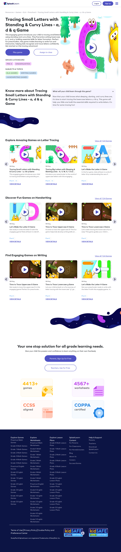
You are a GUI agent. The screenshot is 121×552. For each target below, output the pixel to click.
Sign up (108, 3)
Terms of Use (17, 530)
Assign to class (46, 52)
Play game (17, 52)
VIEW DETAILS (15, 184)
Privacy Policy (30, 530)
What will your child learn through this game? (83, 91)
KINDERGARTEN (23, 64)
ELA (24, 12)
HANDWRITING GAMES (17, 77)
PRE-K (9, 64)
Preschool (32, 12)
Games (18, 12)
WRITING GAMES (28, 73)
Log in (96, 3)
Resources (9, 12)
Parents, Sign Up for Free (60, 358)
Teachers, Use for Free (60, 368)
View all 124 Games (103, 141)
